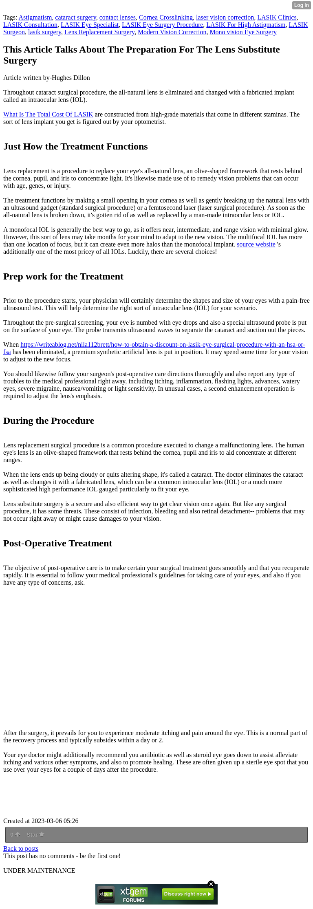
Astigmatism (35, 17)
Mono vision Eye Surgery (243, 32)
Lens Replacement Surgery (99, 32)
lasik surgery (44, 32)
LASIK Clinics (276, 17)
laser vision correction (225, 17)
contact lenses (117, 17)
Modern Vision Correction (172, 32)
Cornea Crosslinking (166, 17)
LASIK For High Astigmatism (245, 24)
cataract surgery (75, 17)
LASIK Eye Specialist (90, 24)
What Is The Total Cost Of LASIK (48, 114)
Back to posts (20, 848)
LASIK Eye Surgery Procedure (162, 24)
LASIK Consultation (30, 24)
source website (256, 244)
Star (35, 835)
